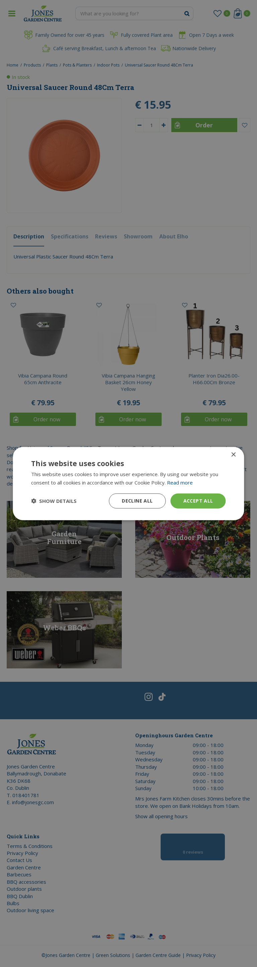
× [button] (233, 454)
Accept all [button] (198, 501)
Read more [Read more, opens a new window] (180, 482)
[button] (54, 501)
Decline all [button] (137, 501)
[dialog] (128, 483)
